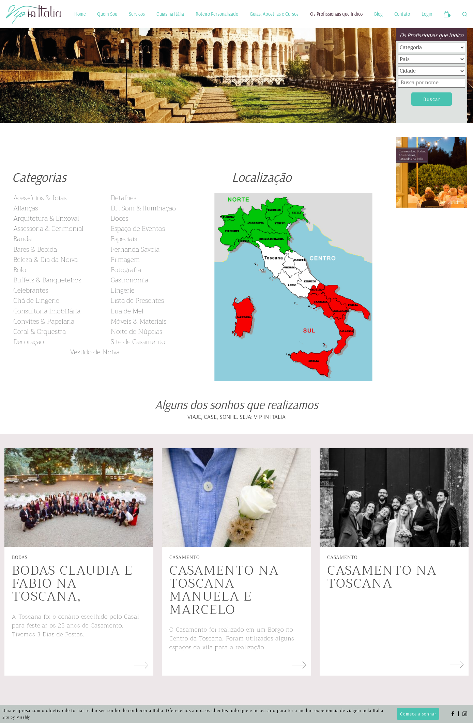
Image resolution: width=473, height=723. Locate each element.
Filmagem (125, 260)
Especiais (124, 239)
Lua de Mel (127, 311)
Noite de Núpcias (136, 332)
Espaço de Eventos (138, 229)
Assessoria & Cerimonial (48, 229)
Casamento (184, 557)
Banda (22, 239)
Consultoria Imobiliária (46, 311)
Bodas (20, 557)
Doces (119, 218)
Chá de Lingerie (36, 301)
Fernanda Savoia (135, 249)
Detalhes (123, 198)
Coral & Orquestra (39, 332)
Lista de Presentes (137, 301)
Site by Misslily (16, 717)
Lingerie (123, 290)
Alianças (25, 208)
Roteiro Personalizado (217, 14)
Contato (402, 14)
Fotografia (126, 270)
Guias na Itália (170, 14)
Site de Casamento (138, 342)
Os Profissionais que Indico (336, 14)
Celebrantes (30, 290)
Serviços (137, 14)
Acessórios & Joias (39, 198)
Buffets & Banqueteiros (47, 280)
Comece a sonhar (418, 714)
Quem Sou (107, 14)
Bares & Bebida (35, 249)
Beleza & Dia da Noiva (45, 260)
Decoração (28, 342)
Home (80, 14)
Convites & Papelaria (43, 321)
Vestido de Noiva (95, 352)
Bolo (19, 270)
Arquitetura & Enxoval (46, 218)
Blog (378, 14)
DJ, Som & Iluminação (143, 208)
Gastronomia (129, 280)
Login (427, 14)
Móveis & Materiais (138, 321)
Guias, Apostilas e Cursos (274, 14)
